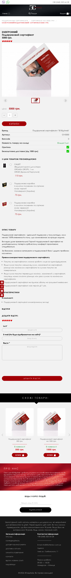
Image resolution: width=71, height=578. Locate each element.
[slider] (7, 41)
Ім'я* (5, 326)
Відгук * (6, 343)
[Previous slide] (5, 100)
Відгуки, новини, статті (14, 561)
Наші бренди (10, 565)
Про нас (9, 537)
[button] (35, 100)
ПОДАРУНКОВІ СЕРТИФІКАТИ (15, 21)
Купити (14, 123)
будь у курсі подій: (35, 496)
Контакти (9, 557)
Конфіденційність (13, 541)
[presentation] (21, 367)
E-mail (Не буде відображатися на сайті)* (22, 334)
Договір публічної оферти (16, 545)
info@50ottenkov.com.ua (51, 545)
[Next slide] (65, 100)
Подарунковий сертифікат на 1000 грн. (51, 440)
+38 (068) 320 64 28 (60, 2)
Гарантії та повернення (14, 553)
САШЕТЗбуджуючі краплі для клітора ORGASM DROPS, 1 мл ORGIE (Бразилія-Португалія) (27, 168)
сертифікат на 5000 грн (43, 21)
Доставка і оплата (13, 549)
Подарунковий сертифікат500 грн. (19, 440)
